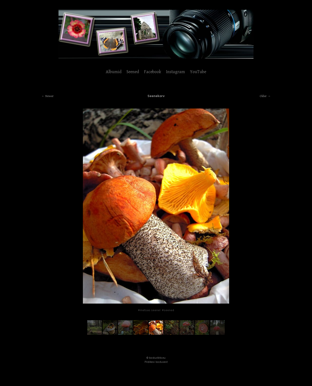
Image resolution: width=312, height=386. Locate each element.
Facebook (152, 71)
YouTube (198, 71)
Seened (133, 71)
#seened (168, 310)
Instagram (175, 71)
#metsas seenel (149, 310)
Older (263, 96)
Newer (49, 96)
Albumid (114, 71)
